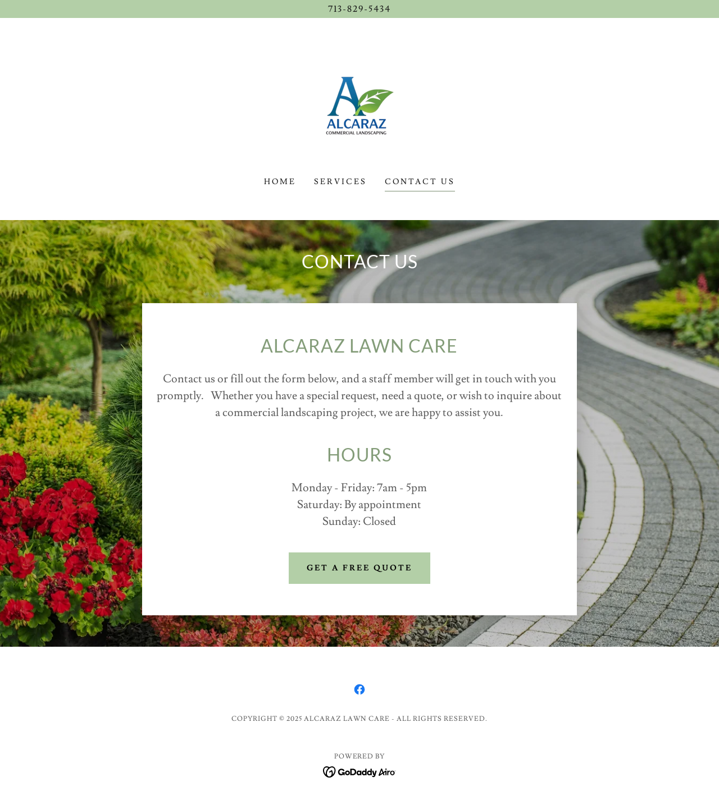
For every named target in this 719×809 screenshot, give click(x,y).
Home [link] (280, 182)
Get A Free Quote (359, 568)
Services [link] (340, 182)
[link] (359, 103)
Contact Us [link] (420, 182)
